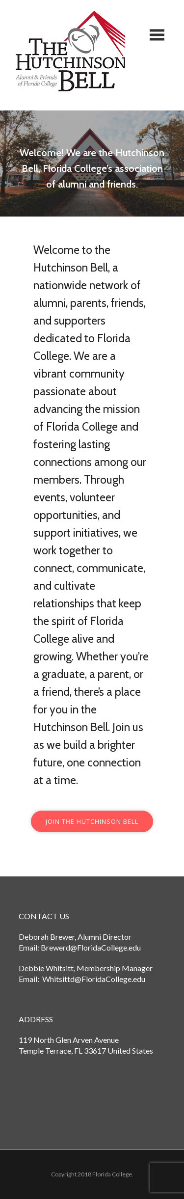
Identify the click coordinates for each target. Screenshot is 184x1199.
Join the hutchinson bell (92, 821)
